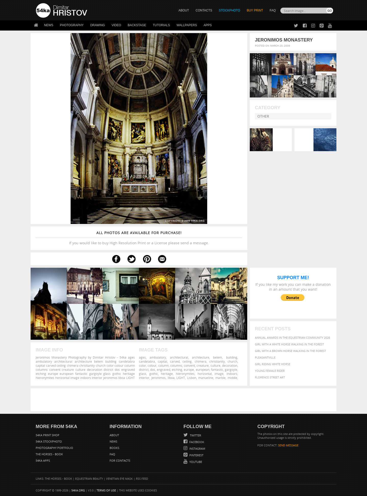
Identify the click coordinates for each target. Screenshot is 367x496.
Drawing (97, 25)
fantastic (217, 369)
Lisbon (191, 378)
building (231, 357)
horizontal (205, 374)
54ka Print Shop (47, 435)
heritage (167, 374)
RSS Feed (142, 478)
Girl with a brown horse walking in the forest (290, 351)
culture (215, 365)
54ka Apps (43, 460)
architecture (200, 357)
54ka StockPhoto (49, 441)
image (219, 374)
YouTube (195, 462)
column (163, 365)
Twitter (195, 435)
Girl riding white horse (272, 364)
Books (114, 448)
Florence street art (270, 377)
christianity (217, 361)
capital (162, 361)
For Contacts (120, 460)
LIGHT (180, 378)
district (144, 369)
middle (232, 378)
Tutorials (161, 25)
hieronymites (185, 374)
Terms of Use (106, 490)
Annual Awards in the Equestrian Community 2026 (292, 337)
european (202, 369)
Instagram (197, 448)
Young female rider (270, 371)
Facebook (196, 442)
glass (142, 374)
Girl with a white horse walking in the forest (289, 344)
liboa (171, 378)
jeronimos (158, 378)
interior (144, 378)
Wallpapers (187, 25)
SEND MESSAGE (288, 445)
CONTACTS (204, 10)
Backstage (137, 25)
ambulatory (158, 357)
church (232, 361)
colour (152, 365)
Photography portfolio (54, 448)
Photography (72, 25)
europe (189, 369)
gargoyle (231, 369)
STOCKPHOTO (229, 10)
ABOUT (183, 10)
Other (263, 116)
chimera (200, 361)
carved (175, 361)
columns (176, 365)
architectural (179, 357)
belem (217, 357)
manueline (205, 378)
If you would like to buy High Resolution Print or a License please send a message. (139, 237)
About (114, 435)
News (48, 25)
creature (202, 365)
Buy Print (255, 10)
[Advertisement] (184, 399)
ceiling (187, 361)
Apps (208, 25)
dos (152, 369)
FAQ (273, 10)
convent (189, 365)
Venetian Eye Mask (119, 478)
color (142, 365)
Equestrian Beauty (89, 478)
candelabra (147, 361)
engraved (163, 369)
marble (220, 378)
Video (116, 25)
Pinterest (196, 455)
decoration (229, 365)
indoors (232, 374)
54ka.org (78, 490)
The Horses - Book (49, 454)
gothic (153, 374)
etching (177, 369)
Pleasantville (265, 357)
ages (142, 357)
